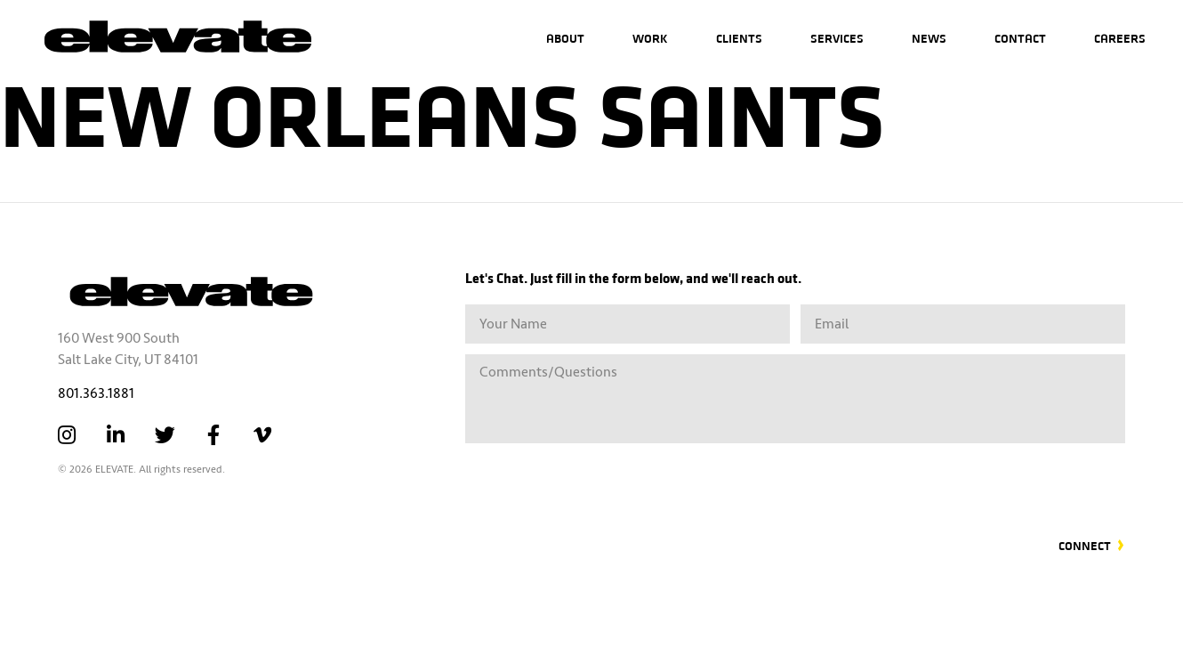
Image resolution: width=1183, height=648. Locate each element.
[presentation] (990, 479)
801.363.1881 (96, 393)
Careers (1120, 37)
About (565, 37)
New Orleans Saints (442, 111)
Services (837, 37)
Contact (1020, 37)
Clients (739, 37)
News (929, 37)
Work (650, 37)
